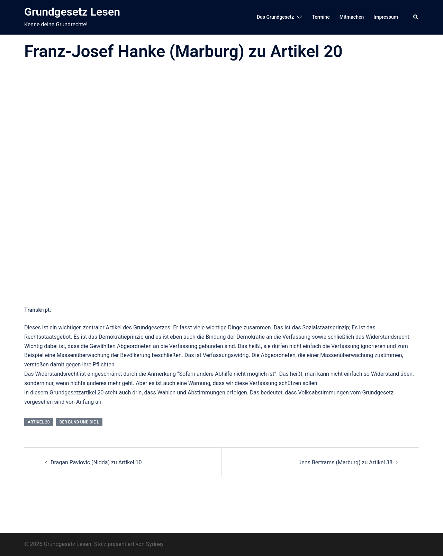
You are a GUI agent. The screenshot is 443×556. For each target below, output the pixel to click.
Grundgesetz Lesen (72, 11)
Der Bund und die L (79, 422)
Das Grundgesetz (275, 17)
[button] (416, 17)
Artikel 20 (39, 422)
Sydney (155, 544)
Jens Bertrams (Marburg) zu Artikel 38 (346, 462)
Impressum (385, 17)
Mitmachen (352, 17)
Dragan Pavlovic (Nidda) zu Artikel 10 (96, 462)
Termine (320, 17)
